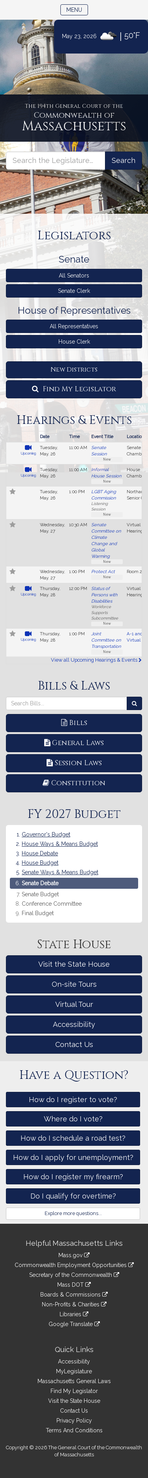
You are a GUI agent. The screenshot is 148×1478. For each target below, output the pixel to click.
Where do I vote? (73, 1119)
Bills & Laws (74, 686)
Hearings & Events (74, 420)
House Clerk (74, 342)
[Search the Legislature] (123, 161)
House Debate (40, 853)
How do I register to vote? (73, 1099)
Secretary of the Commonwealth (74, 1275)
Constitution (74, 783)
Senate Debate (40, 883)
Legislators (74, 236)
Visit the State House (74, 964)
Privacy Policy (74, 1420)
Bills (74, 723)
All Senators (74, 275)
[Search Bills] (134, 703)
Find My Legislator (74, 389)
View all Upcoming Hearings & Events (96, 660)
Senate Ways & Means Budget (60, 872)
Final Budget (38, 913)
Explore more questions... (73, 1213)
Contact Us (74, 1044)
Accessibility (74, 1024)
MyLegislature (74, 1371)
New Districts (74, 369)
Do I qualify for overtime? (73, 1196)
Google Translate (74, 1324)
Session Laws (74, 763)
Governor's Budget (46, 834)
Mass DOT (74, 1285)
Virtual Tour (74, 1004)
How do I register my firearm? (73, 1177)
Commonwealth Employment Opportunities (74, 1265)
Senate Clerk (74, 291)
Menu (77, 9)
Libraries (74, 1314)
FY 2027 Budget (74, 814)
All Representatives (74, 326)
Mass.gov (74, 1255)
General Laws (74, 743)
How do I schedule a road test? (73, 1138)
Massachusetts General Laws (74, 1381)
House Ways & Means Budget (60, 844)
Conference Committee (52, 903)
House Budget (40, 863)
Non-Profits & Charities (74, 1304)
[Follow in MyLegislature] (12, 492)
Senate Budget (40, 894)
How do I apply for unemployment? (73, 1157)
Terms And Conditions (74, 1430)
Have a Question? (74, 1075)
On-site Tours (74, 984)
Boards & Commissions (74, 1294)
